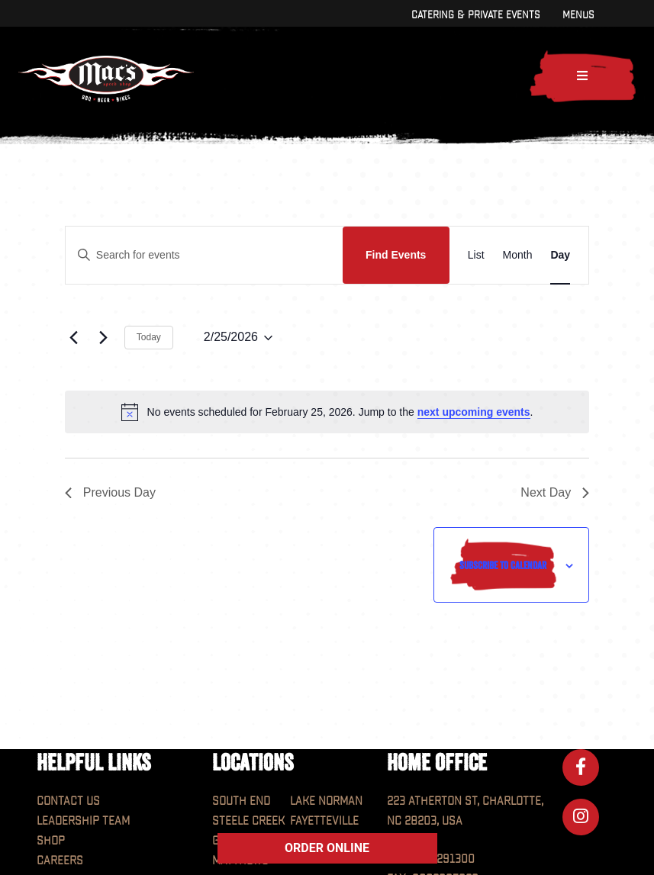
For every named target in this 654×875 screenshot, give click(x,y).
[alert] (327, 412)
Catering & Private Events (475, 14)
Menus (578, 14)
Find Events (396, 255)
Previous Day (110, 492)
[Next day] (104, 338)
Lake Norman (326, 801)
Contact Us (68, 801)
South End (241, 801)
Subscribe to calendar (502, 565)
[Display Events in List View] (476, 255)
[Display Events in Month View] (518, 255)
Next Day (554, 492)
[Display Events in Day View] (560, 255)
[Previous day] (74, 338)
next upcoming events (473, 412)
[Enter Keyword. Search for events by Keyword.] (204, 255)
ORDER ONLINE (327, 848)
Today (149, 337)
